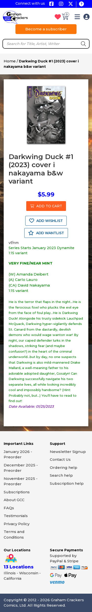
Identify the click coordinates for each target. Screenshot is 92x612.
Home (10, 61)
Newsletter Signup (68, 451)
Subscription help (67, 483)
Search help (61, 475)
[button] (77, 17)
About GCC (14, 499)
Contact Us (60, 459)
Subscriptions (17, 492)
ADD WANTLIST (46, 233)
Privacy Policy (16, 523)
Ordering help (63, 467)
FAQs (9, 508)
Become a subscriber (46, 29)
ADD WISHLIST (46, 220)
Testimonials (16, 515)
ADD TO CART (46, 206)
